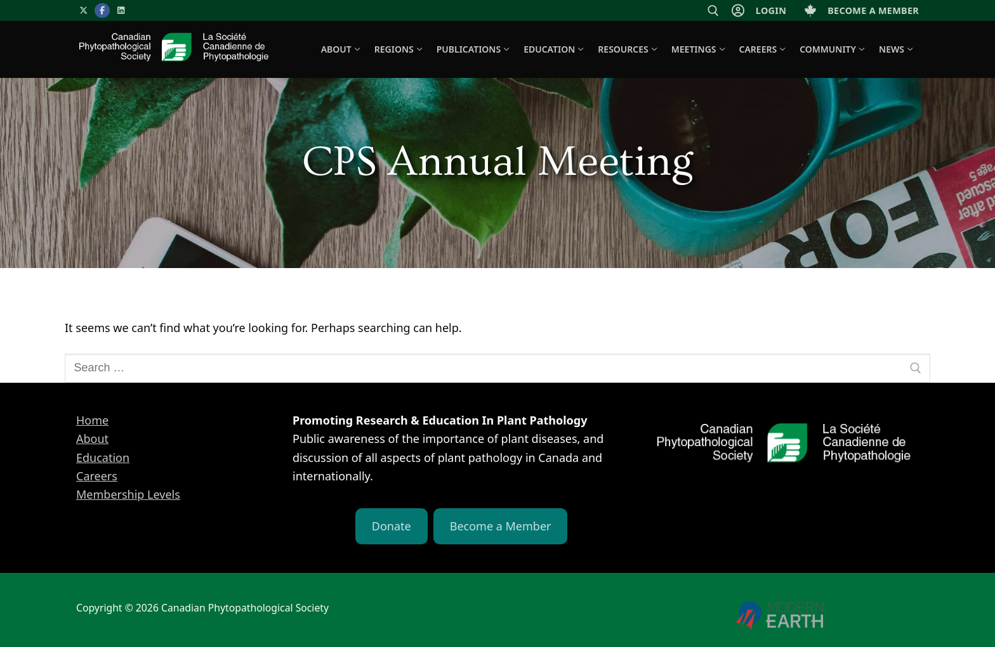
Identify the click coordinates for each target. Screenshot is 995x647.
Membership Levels (128, 494)
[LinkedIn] (121, 10)
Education (102, 457)
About (92, 438)
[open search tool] (713, 10)
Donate (391, 526)
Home (92, 420)
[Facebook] (102, 10)
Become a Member (500, 526)
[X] (83, 10)
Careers (96, 476)
